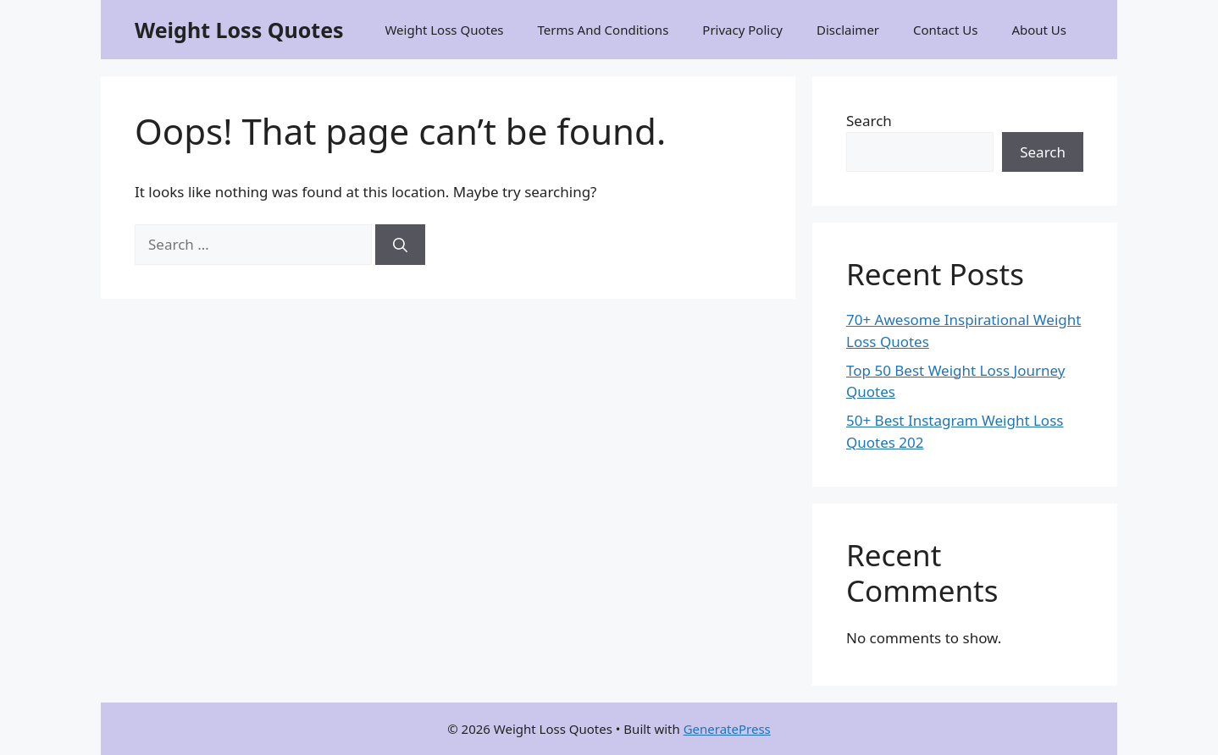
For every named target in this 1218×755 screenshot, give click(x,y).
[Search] (400, 244)
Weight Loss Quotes (239, 29)
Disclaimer (848, 29)
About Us (1038, 29)
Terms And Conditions (603, 29)
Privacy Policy (742, 29)
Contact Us (945, 29)
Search (869, 120)
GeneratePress (727, 728)
